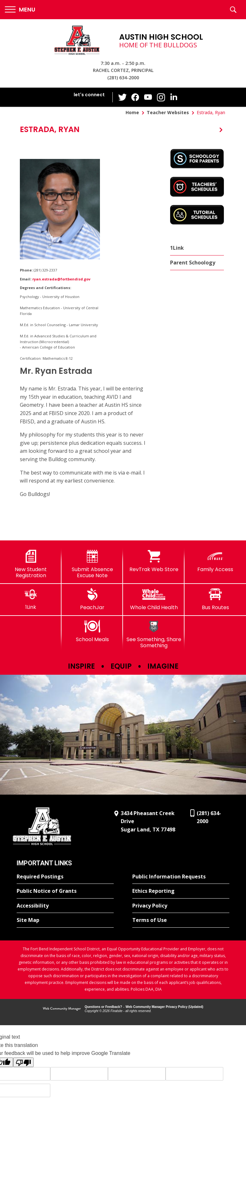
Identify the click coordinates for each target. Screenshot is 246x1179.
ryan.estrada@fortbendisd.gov (61, 279)
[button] (20, 9)
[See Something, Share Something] (153, 634)
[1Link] (30, 599)
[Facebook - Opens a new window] (135, 97)
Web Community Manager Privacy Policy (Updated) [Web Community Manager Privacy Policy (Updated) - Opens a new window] (164, 1007)
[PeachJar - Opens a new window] (92, 599)
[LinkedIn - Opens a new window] (174, 97)
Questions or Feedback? (103, 1007)
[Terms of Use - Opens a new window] (180, 920)
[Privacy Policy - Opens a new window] (180, 906)
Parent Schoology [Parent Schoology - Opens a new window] (192, 262)
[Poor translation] (23, 1062)
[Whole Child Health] (153, 599)
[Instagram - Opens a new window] (161, 97)
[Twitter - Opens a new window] (122, 97)
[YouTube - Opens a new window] (148, 97)
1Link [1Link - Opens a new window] (177, 247)
